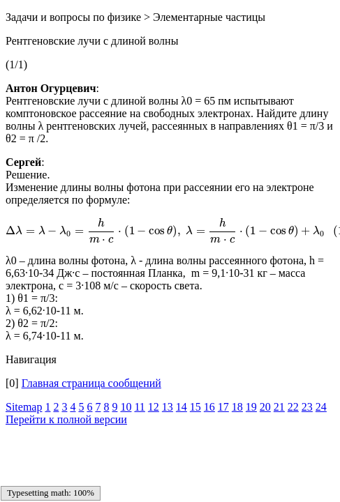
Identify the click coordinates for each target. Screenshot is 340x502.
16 (209, 407)
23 (307, 407)
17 (223, 407)
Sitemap (24, 407)
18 (237, 407)
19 (251, 407)
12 (153, 407)
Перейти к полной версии (66, 419)
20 (265, 407)
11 (139, 407)
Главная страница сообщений (91, 383)
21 (279, 407)
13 (167, 407)
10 (125, 407)
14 (181, 407)
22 (293, 407)
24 (321, 407)
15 (195, 407)
